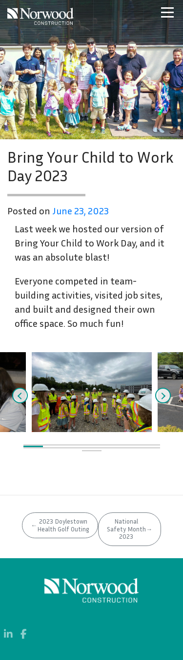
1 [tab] (33, 446)
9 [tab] (52, 449)
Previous (20, 395)
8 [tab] (33, 449)
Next (163, 395)
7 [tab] (150, 446)
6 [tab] (131, 446)
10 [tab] (72, 449)
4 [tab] (92, 446)
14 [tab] (150, 449)
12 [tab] (111, 449)
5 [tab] (111, 446)
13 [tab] (131, 449)
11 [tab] (92, 449)
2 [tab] (52, 446)
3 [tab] (72, 446)
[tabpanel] (92, 392)
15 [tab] (92, 452)
